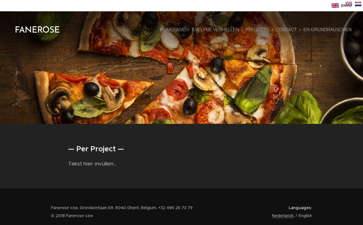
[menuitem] (196, 30)
